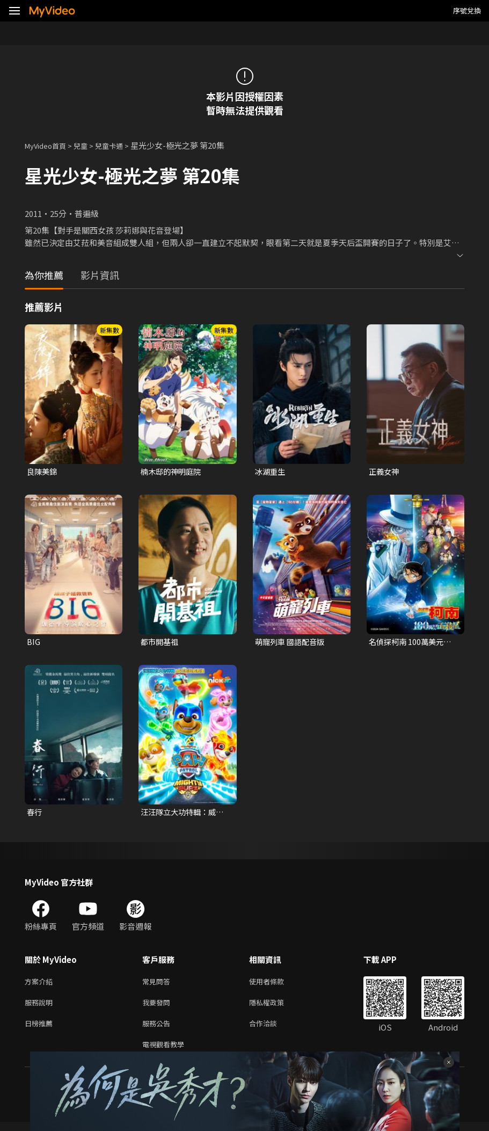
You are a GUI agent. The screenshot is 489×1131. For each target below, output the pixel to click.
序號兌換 (467, 10)
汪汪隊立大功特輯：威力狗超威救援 (185, 814)
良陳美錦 (43, 471)
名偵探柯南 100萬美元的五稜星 (412, 643)
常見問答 (158, 984)
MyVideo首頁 (49, 145)
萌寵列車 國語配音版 (292, 643)
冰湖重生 (271, 471)
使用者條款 (276, 984)
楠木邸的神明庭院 (173, 471)
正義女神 (385, 471)
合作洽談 (272, 1029)
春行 (35, 814)
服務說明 (41, 1007)
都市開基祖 (161, 643)
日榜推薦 (41, 1029)
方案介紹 (41, 984)
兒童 (89, 145)
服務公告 (158, 1029)
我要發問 (158, 1007)
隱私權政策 (276, 1007)
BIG (33, 643)
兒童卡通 (121, 145)
